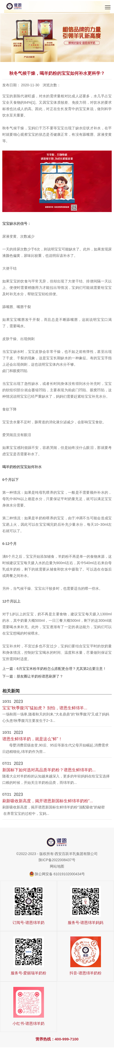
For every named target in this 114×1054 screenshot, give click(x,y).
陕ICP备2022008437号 (57, 860)
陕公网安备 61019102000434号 (60, 874)
